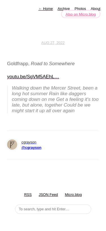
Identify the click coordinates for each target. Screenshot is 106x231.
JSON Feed (48, 194)
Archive (64, 9)
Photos (80, 9)
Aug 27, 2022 (52, 43)
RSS (28, 194)
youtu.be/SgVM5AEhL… (33, 76)
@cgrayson (31, 147)
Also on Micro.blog (81, 14)
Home (45, 9)
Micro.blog (73, 194)
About (95, 9)
